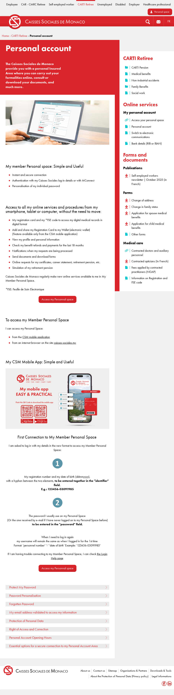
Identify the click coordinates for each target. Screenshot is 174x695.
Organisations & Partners (133, 670)
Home (5, 36)
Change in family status (145, 207)
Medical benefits (141, 74)
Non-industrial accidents (145, 80)
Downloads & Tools (160, 670)
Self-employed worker (61, 4)
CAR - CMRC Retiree (33, 4)
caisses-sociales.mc (65, 343)
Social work (138, 93)
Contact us (99, 670)
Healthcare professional (157, 4)
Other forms (138, 234)
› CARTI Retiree (18, 36)
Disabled (120, 4)
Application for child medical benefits (148, 226)
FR (169, 21)
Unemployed (104, 4)
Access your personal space (148, 120)
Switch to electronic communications (143, 135)
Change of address (143, 200)
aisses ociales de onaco (42, 670)
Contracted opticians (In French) (150, 261)
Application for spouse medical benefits (149, 215)
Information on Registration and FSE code (149, 280)
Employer (134, 4)
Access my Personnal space (57, 299)
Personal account (141, 126)
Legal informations (161, 676)
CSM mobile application (36, 337)
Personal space (161, 11)
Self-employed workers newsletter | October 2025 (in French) (149, 180)
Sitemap (112, 670)
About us (85, 670)
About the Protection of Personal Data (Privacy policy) (119, 676)
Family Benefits (140, 86)
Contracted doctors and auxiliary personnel (150, 252)
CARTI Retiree (86, 4)
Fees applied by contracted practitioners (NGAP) (147, 269)
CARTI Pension (140, 67)
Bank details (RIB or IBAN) (147, 143)
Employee (12, 4)
